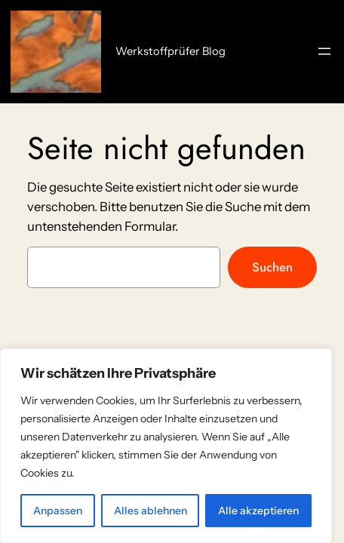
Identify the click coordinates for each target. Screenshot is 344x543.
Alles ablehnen (150, 510)
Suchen (272, 267)
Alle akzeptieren (258, 510)
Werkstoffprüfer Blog (170, 51)
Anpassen (57, 510)
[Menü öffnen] (324, 51)
